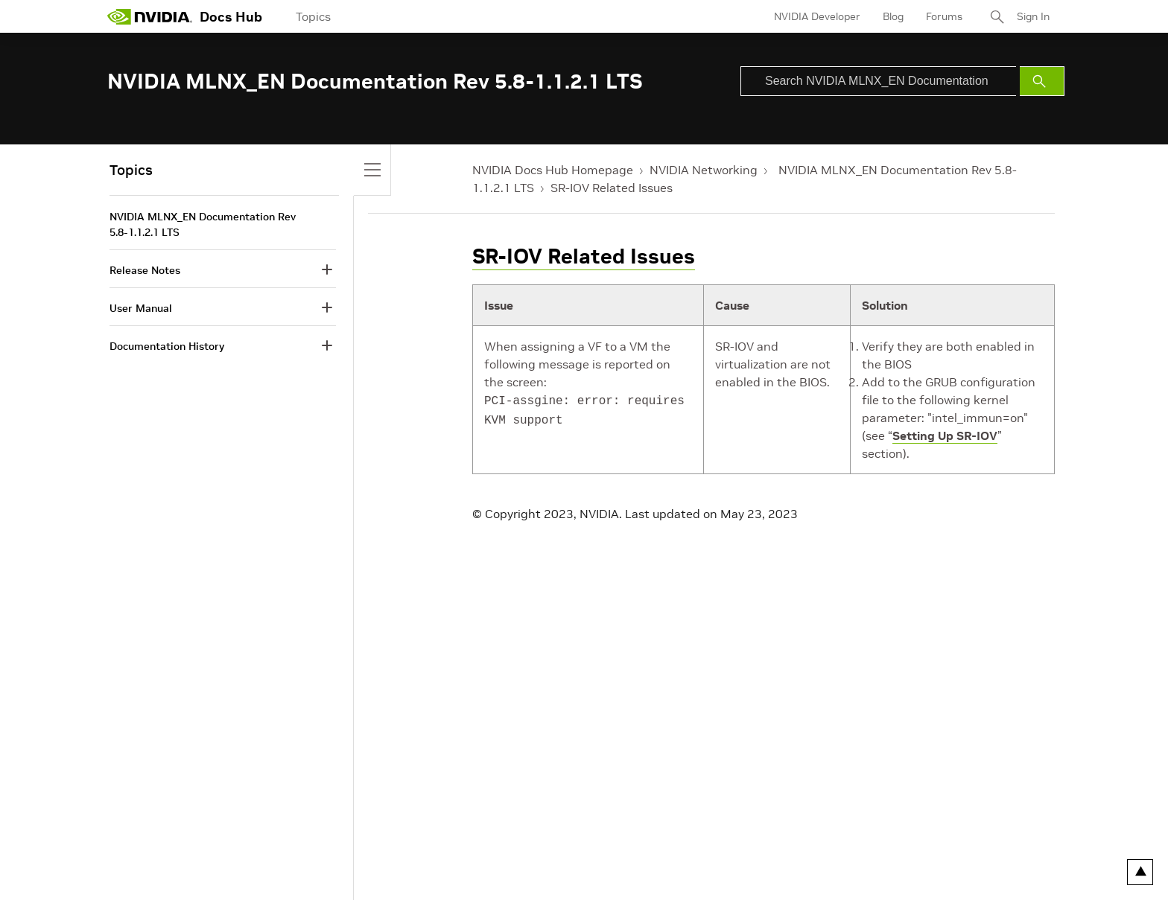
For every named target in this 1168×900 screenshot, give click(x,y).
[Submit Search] (1042, 81)
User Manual (141, 308)
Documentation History (167, 346)
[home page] (149, 16)
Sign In (1033, 16)
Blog (893, 16)
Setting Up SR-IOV (944, 435)
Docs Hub (231, 16)
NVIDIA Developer (817, 16)
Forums (944, 16)
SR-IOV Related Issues (611, 187)
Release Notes (145, 270)
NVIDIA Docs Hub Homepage (552, 169)
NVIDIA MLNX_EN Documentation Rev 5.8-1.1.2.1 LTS (203, 224)
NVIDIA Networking (704, 169)
